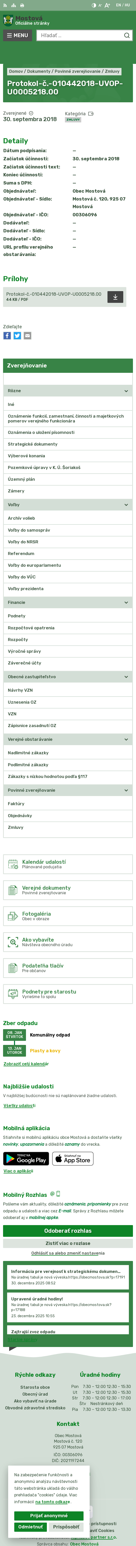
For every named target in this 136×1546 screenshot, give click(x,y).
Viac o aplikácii (18, 1152)
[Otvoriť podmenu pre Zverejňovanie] (126, 360)
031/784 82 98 (68, 1449)
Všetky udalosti (19, 1087)
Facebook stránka (68, 1461)
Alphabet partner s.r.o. (94, 1518)
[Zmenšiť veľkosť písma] (100, 5)
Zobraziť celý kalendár (26, 1045)
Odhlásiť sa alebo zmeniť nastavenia (68, 1234)
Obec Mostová (84, 1525)
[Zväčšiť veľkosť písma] (107, 5)
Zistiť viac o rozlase (68, 1225)
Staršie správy (22, 1320)
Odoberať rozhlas (68, 1212)
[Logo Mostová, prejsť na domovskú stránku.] (68, 20)
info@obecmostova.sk (68, 1455)
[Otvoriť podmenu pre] (126, 372)
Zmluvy (73, 101)
